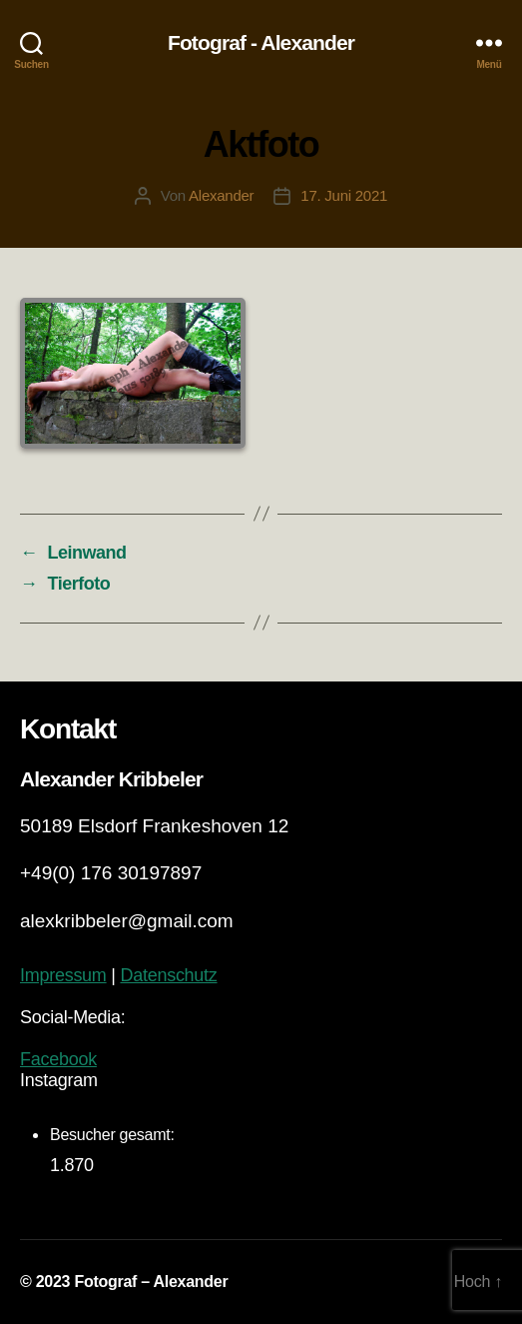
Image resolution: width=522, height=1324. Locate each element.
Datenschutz (168, 975)
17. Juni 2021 (343, 195)
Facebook (58, 1059)
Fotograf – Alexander (151, 1281)
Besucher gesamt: (114, 1134)
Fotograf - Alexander (261, 42)
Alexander (221, 195)
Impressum (63, 975)
